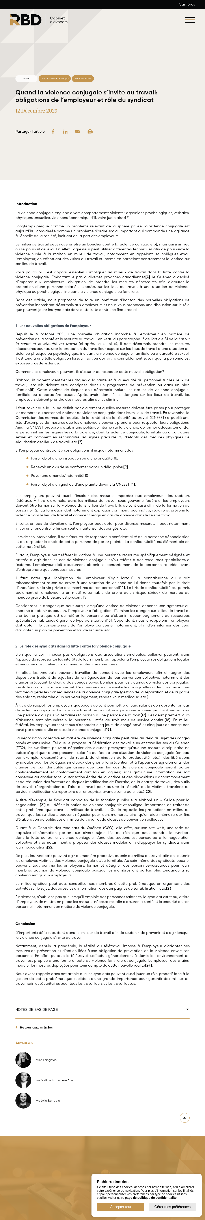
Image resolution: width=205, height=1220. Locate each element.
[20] (147, 791)
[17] (143, 715)
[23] (169, 888)
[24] (148, 965)
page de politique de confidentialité (151, 1197)
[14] (122, 587)
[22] (50, 847)
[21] (43, 804)
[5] (32, 389)
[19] (108, 729)
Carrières (187, 4)
